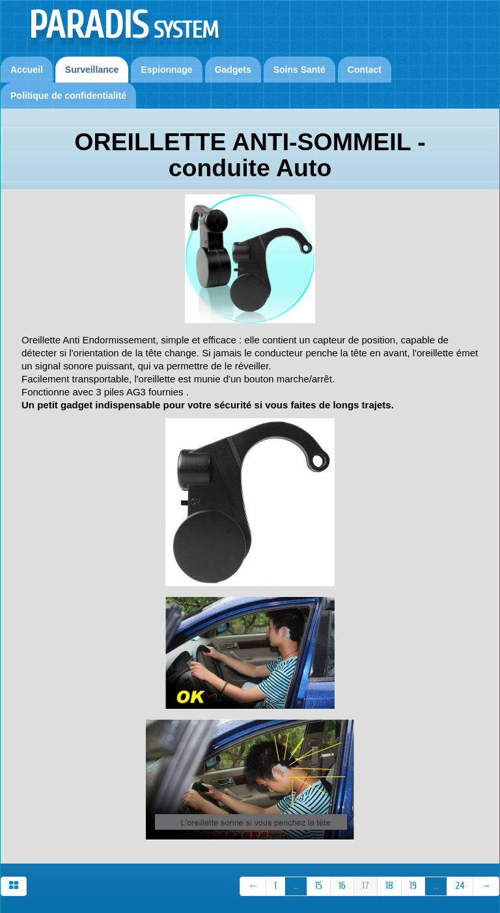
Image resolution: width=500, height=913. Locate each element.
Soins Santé (299, 69)
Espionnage (166, 69)
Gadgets (233, 69)
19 (413, 886)
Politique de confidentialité (68, 95)
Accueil (26, 69)
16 (342, 886)
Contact (365, 69)
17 (365, 886)
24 (460, 886)
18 (389, 886)
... (296, 886)
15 (318, 886)
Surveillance (92, 69)
